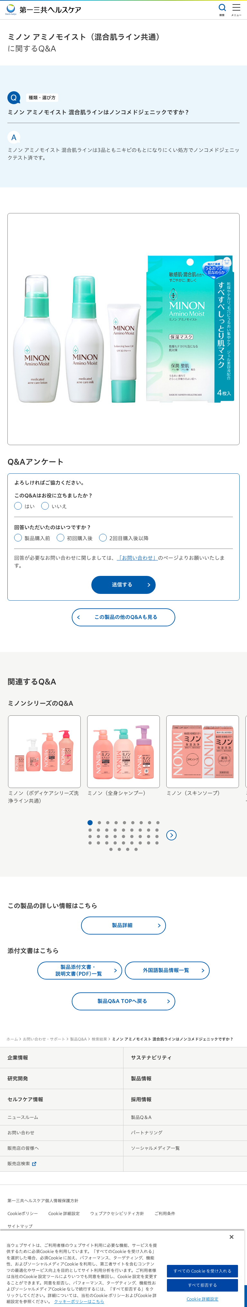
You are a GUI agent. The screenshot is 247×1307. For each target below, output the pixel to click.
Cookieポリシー (22, 1214)
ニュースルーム (22, 1117)
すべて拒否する (202, 1285)
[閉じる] (231, 1237)
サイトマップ (19, 1226)
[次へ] (171, 835)
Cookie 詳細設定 (64, 1214)
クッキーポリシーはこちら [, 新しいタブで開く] (79, 1302)
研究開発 (17, 1078)
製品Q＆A (141, 1117)
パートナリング (146, 1133)
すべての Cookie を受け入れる (202, 1271)
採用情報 (141, 1099)
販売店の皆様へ (23, 1148)
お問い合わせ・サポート (44, 1039)
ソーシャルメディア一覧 (155, 1148)
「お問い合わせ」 (137, 557)
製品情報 (141, 1078)
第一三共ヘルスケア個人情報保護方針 (42, 1201)
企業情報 (17, 1057)
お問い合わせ (20, 1133)
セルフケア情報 (25, 1099)
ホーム (12, 1039)
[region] (122, 1268)
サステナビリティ (151, 1057)
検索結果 (99, 1039)
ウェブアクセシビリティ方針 (117, 1214)
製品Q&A (78, 1039)
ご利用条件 (164, 1214)
